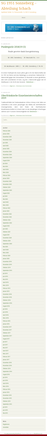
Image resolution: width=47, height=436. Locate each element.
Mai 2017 (5, 347)
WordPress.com (38, 433)
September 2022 (7, 223)
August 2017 (6, 339)
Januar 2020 (6, 258)
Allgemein (12, 86)
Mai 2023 (5, 199)
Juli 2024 (5, 163)
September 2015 (7, 404)
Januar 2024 (6, 178)
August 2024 (6, 160)
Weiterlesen (30, 82)
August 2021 (6, 235)
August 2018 (6, 306)
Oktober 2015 (6, 401)
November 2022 (7, 217)
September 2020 (7, 244)
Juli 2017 (5, 342)
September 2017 (7, 336)
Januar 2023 (6, 211)
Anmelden (5, 427)
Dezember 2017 (7, 327)
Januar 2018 (6, 324)
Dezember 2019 (7, 261)
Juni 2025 (5, 142)
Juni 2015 (5, 410)
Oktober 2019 (6, 267)
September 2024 (7, 157)
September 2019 (7, 270)
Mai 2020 (5, 246)
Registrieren (6, 424)
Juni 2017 (5, 345)
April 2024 (5, 169)
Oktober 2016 (6, 368)
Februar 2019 (6, 288)
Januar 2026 (6, 134)
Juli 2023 (5, 196)
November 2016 (7, 365)
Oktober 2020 (6, 241)
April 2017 (5, 350)
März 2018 (6, 318)
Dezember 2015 (7, 395)
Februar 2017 (6, 356)
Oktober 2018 (6, 300)
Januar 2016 (6, 392)
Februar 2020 (6, 255)
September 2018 (7, 303)
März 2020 (6, 252)
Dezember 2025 (7, 137)
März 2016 (6, 386)
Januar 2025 (6, 148)
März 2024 (6, 172)
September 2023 (7, 190)
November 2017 (7, 330)
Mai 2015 (5, 413)
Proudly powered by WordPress (12, 433)
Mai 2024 (5, 166)
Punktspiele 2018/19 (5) (13, 47)
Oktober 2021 (6, 232)
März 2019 (6, 285)
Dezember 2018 (7, 294)
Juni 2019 (5, 276)
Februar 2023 (6, 208)
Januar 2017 (6, 359)
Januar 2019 (6, 291)
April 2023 (5, 202)
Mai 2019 (5, 279)
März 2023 (6, 205)
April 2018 (5, 315)
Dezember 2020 (7, 238)
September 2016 (7, 371)
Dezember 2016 (7, 362)
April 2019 (5, 282)
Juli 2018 (5, 309)
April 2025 (5, 145)
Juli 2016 (5, 377)
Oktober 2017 (6, 333)
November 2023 (7, 184)
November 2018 (7, 297)
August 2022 (6, 226)
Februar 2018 (6, 321)
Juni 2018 (5, 312)
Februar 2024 (6, 175)
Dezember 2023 (7, 181)
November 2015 (7, 398)
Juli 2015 (5, 407)
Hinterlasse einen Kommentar (24, 86)
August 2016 (6, 374)
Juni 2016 (5, 380)
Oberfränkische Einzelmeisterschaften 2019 (21, 96)
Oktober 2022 (6, 220)
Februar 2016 (6, 389)
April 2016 (5, 383)
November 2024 (7, 154)
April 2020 (5, 249)
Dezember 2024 (7, 151)
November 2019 (7, 264)
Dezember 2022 (7, 214)
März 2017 (6, 353)
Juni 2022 (5, 229)
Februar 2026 (6, 131)
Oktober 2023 (6, 187)
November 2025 (7, 140)
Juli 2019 (5, 273)
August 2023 (6, 193)
